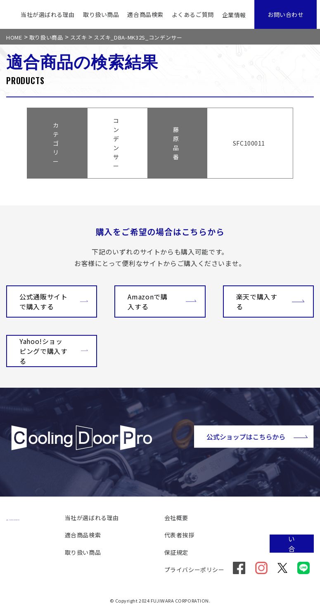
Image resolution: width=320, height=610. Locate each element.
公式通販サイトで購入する (53, 301)
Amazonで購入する (162, 301)
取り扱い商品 (101, 14)
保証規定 (176, 552)
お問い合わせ (285, 14)
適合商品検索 (145, 14)
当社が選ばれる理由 (48, 14)
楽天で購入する (270, 301)
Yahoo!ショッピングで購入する (53, 351)
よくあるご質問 (193, 14)
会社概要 (176, 517)
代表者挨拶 (179, 535)
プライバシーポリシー (194, 569)
